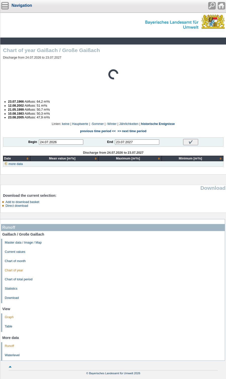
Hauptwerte (80, 124)
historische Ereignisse (158, 124)
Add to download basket (22, 202)
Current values (15, 252)
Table (8, 326)
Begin (32, 142)
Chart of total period (19, 279)
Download (12, 298)
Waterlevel (12, 355)
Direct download (17, 206)
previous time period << (98, 131)
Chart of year (14, 270)
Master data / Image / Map (23, 242)
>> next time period (131, 131)
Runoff (9, 346)
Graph (9, 317)
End (110, 142)
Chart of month (15, 261)
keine (65, 124)
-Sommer (97, 124)
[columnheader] (16, 158)
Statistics (11, 288)
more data (16, 164)
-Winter (111, 124)
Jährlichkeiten (128, 124)
